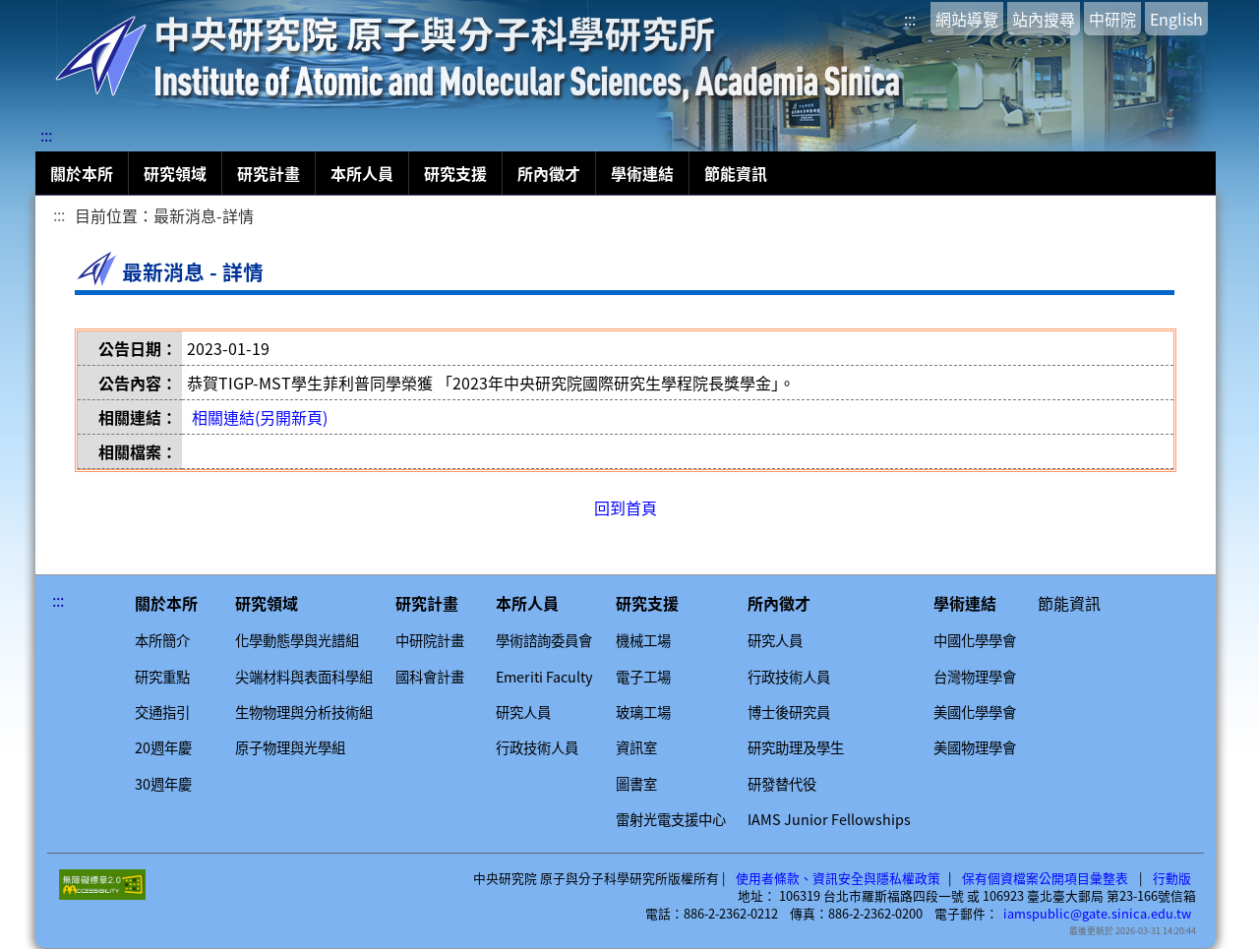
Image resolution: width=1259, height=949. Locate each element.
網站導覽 (966, 18)
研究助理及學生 (796, 747)
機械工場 (643, 640)
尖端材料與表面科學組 (304, 676)
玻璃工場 (643, 712)
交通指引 (162, 712)
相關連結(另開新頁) (260, 417)
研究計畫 (268, 173)
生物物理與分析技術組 (304, 712)
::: (910, 18)
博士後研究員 (789, 712)
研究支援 (455, 173)
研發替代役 (782, 784)
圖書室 (636, 784)
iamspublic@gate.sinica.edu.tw (1097, 913)
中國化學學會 (974, 640)
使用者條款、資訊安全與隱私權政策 (838, 878)
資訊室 (636, 747)
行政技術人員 (537, 747)
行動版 (1172, 878)
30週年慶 (163, 784)
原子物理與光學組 (290, 747)
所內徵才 (548, 173)
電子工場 (643, 676)
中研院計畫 (429, 640)
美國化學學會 (974, 712)
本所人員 (361, 173)
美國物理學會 (974, 747)
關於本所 (81, 173)
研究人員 (523, 712)
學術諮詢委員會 (544, 640)
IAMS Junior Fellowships (829, 819)
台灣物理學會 (974, 676)
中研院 (1112, 18)
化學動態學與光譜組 (297, 640)
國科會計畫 (429, 676)
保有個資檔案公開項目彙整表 (1045, 878)
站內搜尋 (1043, 18)
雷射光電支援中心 (671, 819)
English (1176, 18)
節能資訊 (735, 173)
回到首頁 (625, 507)
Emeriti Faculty (544, 676)
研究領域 (175, 173)
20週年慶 (163, 747)
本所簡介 (162, 640)
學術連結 (642, 173)
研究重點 (162, 676)
